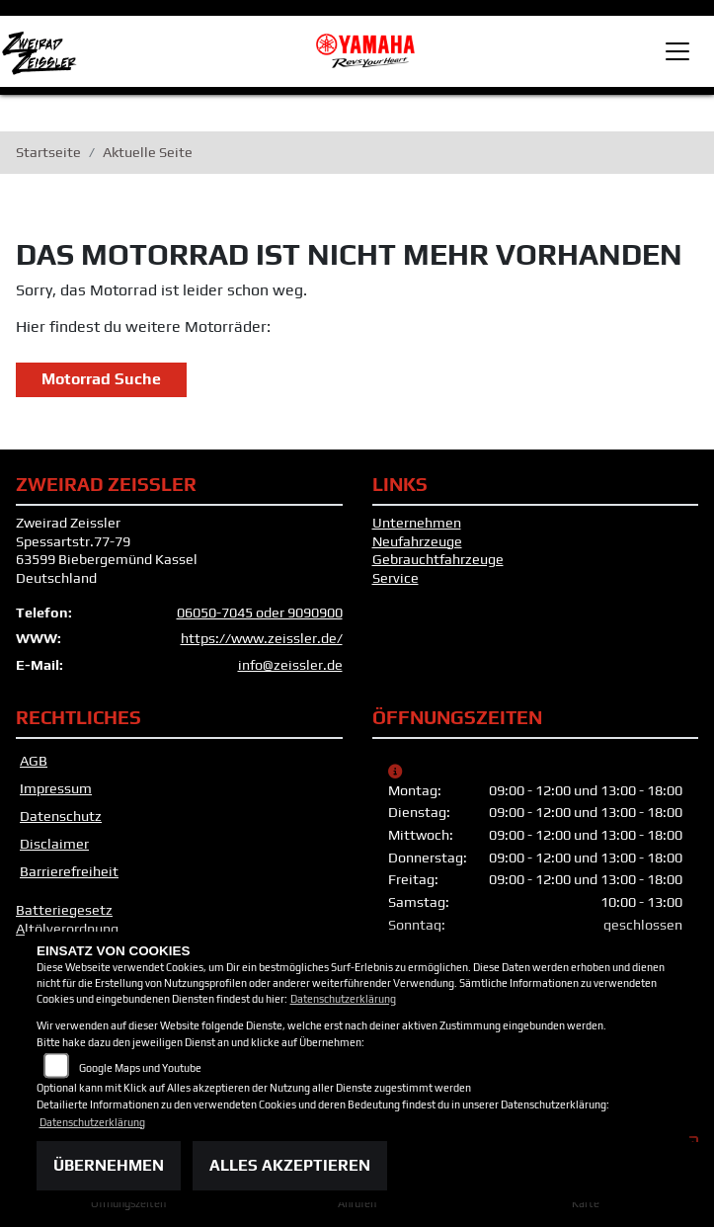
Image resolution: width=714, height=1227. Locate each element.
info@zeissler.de (290, 669)
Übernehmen (108, 1165)
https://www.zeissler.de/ (262, 642)
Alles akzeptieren (289, 1165)
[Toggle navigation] (677, 51)
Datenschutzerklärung (343, 999)
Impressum (56, 791)
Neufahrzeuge (417, 544)
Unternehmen (416, 525)
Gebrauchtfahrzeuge (438, 563)
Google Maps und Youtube (140, 1068)
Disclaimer (54, 847)
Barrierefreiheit (69, 874)
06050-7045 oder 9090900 (260, 615)
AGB (33, 764)
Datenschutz (61, 819)
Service (395, 581)
